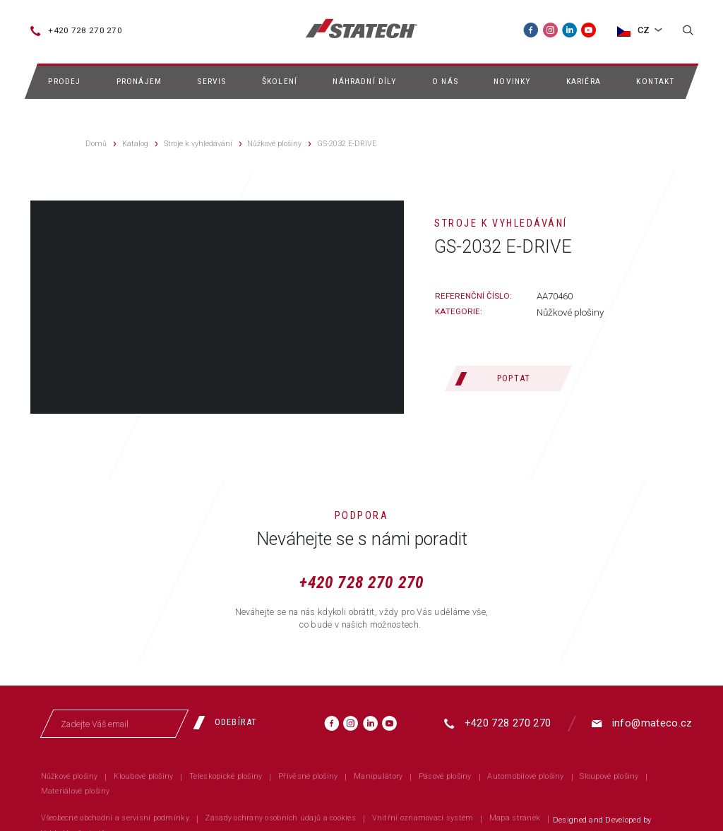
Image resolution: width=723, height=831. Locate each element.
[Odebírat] (230, 722)
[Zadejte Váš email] (114, 724)
